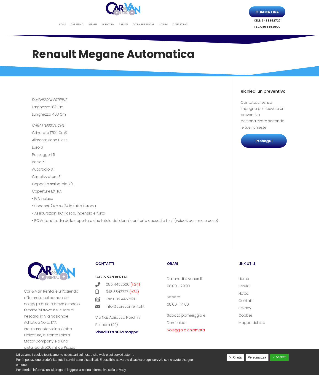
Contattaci (180, 24)
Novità (163, 24)
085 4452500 (117, 284)
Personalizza (257, 357)
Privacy (245, 308)
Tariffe (123, 24)
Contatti (246, 300)
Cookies (246, 315)
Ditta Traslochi (143, 24)
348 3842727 (117, 291)
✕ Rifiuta (235, 357)
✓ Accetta (279, 357)
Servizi (92, 24)
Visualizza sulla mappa (116, 332)
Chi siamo (77, 24)
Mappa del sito (252, 322)
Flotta (244, 293)
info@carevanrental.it (120, 306)
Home (62, 24)
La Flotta (108, 24)
